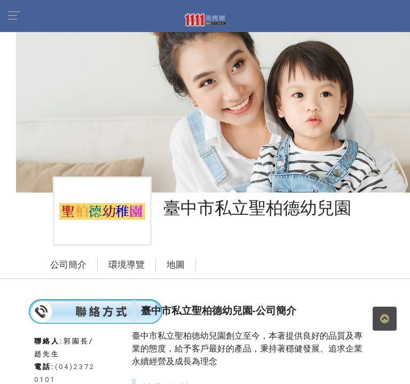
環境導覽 (126, 265)
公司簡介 (68, 265)
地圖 (176, 265)
